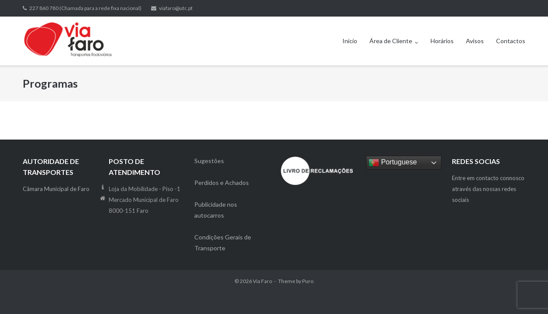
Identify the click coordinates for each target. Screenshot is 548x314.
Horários (442, 40)
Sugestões (209, 160)
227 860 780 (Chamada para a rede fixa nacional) (85, 8)
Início (349, 40)
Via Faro (262, 281)
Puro (308, 281)
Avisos (475, 40)
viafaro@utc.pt (176, 8)
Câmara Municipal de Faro (56, 188)
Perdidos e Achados (221, 182)
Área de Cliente (390, 40)
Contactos (510, 40)
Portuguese (393, 162)
